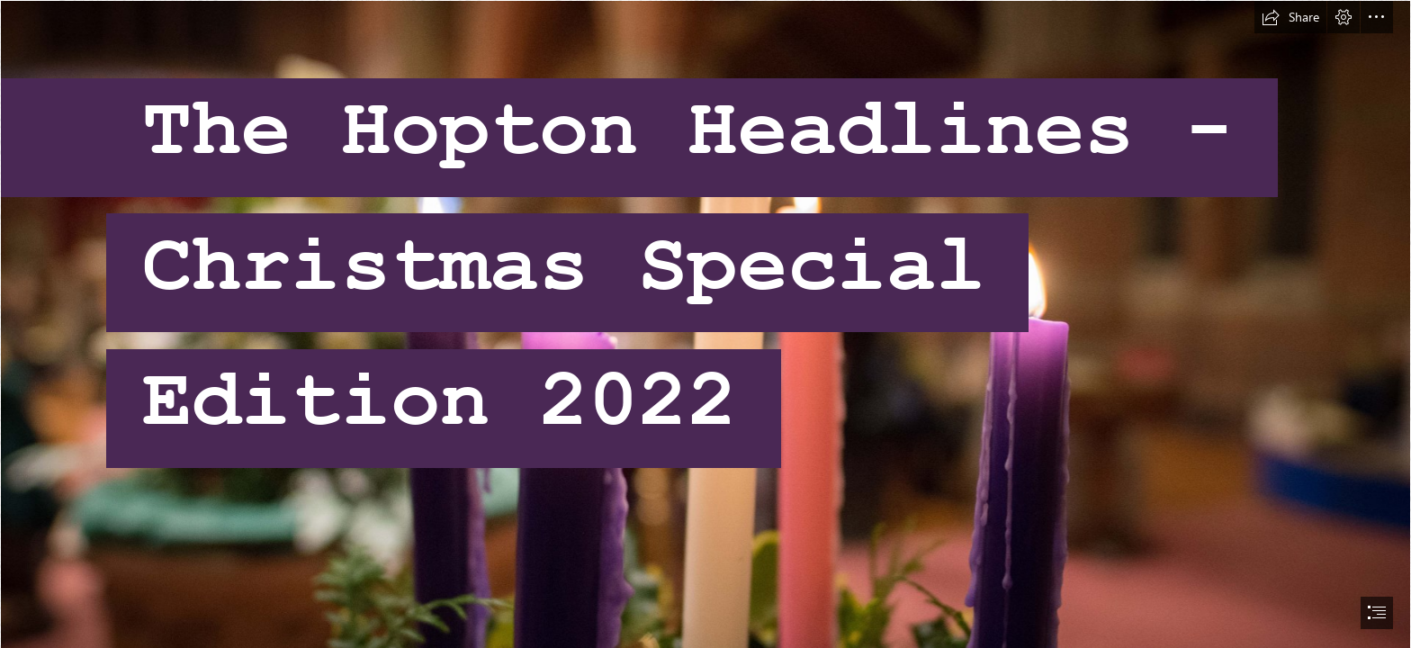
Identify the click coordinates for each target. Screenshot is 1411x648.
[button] (1290, 17)
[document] (705, 324)
